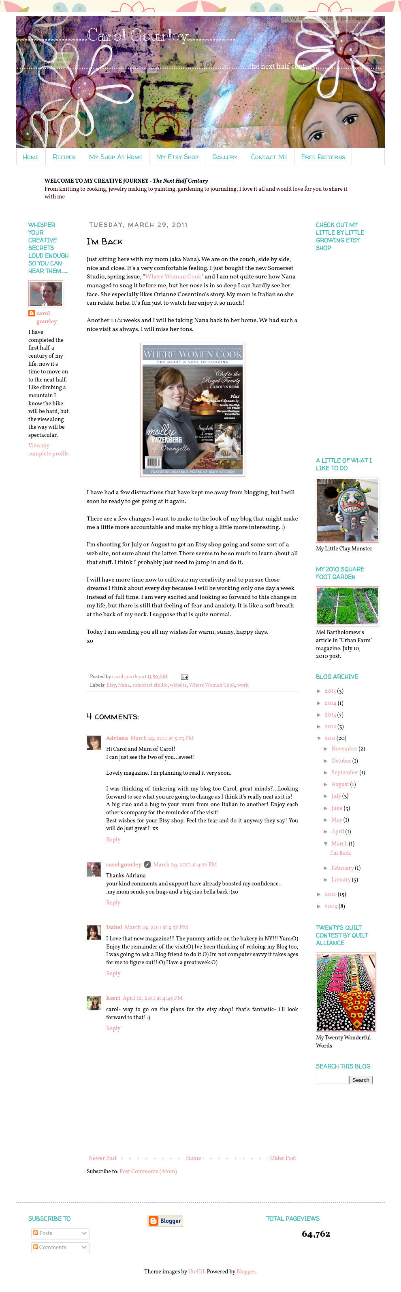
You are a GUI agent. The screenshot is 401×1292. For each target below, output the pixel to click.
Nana (124, 685)
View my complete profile (48, 450)
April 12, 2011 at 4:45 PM (153, 998)
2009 (332, 907)
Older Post (283, 1158)
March (340, 844)
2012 (331, 727)
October (341, 761)
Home (31, 156)
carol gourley (123, 865)
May (337, 820)
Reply (113, 840)
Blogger (246, 1272)
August (340, 784)
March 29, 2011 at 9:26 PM (185, 865)
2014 (331, 703)
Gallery (224, 156)
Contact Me (269, 156)
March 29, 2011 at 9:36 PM (156, 928)
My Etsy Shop (177, 156)
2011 (331, 738)
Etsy (111, 685)
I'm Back (340, 853)
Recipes (64, 156)
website (178, 685)
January (341, 880)
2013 (331, 715)
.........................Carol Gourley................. (125, 35)
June (337, 808)
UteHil (196, 1272)
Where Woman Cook (173, 276)
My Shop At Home (116, 156)
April (338, 832)
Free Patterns (323, 156)
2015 (331, 691)
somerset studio (150, 685)
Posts (42, 1233)
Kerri (113, 998)
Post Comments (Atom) (148, 1172)
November (344, 749)
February (343, 868)
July (336, 796)
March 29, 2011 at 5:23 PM (162, 738)
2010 (331, 894)
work (242, 685)
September (345, 773)
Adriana (117, 738)
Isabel (114, 928)
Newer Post (103, 1158)
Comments (49, 1248)
